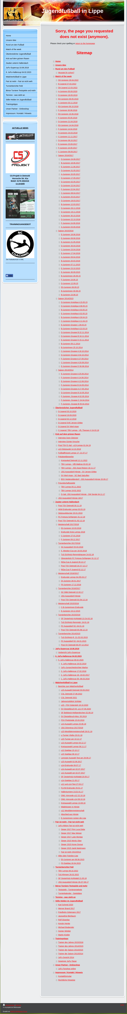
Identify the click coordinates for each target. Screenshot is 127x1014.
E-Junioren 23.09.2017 (67, 144)
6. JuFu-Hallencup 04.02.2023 (68, 656)
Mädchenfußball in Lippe (66, 682)
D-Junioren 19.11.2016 (70, 212)
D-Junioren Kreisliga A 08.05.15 (74, 306)
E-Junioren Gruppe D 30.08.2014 (75, 366)
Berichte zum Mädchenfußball (70, 686)
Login (122, 1005)
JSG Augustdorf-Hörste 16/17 (70, 498)
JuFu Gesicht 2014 (66, 957)
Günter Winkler (64, 931)
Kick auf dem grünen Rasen (67, 434)
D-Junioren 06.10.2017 (67, 140)
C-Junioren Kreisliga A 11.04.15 (74, 321)
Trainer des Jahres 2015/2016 (70, 942)
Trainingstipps (61, 938)
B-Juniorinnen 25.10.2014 (72, 347)
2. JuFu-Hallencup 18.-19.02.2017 (75, 675)
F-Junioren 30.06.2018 (67, 110)
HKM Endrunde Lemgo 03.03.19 (71, 509)
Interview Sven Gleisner (68, 438)
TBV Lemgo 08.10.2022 (68, 871)
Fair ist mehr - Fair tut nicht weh (69, 822)
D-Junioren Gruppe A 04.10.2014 (75, 355)
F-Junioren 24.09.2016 (70, 223)
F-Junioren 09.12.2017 (70, 539)
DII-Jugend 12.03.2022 (67, 88)
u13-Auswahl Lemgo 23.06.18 (73, 724)
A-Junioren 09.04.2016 (70, 257)
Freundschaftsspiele (66, 483)
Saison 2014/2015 (65, 298)
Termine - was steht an (65, 897)
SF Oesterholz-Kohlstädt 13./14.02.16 (77, 618)
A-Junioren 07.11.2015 (70, 265)
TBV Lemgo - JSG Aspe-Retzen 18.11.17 (78, 468)
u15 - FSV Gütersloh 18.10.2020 (74, 705)
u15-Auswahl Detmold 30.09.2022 (75, 690)
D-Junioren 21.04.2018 (67, 121)
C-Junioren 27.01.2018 (70, 536)
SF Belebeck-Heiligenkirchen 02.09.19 (77, 713)
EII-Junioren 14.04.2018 (68, 125)
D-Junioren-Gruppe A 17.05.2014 (75, 389)
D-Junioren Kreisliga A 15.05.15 (74, 302)
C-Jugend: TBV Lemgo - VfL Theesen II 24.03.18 (78, 430)
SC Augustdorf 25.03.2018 (72, 547)
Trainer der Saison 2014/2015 (70, 950)
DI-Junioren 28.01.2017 (71, 581)
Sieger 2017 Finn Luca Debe (73, 829)
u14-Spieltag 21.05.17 (70, 780)
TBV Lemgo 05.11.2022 (71, 487)
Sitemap (18, 1005)
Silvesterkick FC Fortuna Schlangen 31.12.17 (80, 558)
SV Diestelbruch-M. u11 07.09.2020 (76, 709)
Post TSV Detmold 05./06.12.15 (74, 630)
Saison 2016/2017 (65, 155)
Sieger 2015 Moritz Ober (71, 841)
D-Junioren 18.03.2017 (70, 201)
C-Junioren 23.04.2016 (70, 249)
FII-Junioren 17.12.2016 (71, 585)
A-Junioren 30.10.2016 (70, 216)
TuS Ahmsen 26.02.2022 (68, 874)
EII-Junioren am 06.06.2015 (72, 859)
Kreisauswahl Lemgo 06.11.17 (73, 746)
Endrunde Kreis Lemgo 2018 (73, 532)
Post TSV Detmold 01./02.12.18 (71, 521)
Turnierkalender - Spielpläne (70, 893)
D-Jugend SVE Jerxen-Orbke (70, 423)
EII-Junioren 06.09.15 (70, 287)
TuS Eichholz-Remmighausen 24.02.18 (77, 554)
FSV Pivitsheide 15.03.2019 (72, 720)
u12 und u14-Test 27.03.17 (72, 784)
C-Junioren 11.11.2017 (67, 137)
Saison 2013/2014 (65, 370)
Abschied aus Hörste (69, 814)
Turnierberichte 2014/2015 (69, 634)
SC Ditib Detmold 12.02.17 (72, 592)
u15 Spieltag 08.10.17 (70, 754)
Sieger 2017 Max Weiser (71, 833)
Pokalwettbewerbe (66, 457)
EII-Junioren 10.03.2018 (71, 528)
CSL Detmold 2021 (69, 698)
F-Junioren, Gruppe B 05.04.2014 (75, 404)
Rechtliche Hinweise (66, 980)
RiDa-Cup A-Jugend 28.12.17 (73, 562)
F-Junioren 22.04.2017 (70, 189)
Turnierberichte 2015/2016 (69, 615)
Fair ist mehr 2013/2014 (71, 852)
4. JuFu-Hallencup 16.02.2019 (73, 664)
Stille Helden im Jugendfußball (69, 901)
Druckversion (9, 1005)
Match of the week (63, 76)
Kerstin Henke (64, 923)
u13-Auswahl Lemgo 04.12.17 (73, 743)
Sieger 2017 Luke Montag (72, 837)
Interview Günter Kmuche (69, 442)
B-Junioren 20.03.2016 (70, 261)
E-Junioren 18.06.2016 (70, 234)
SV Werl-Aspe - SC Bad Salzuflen (75, 475)
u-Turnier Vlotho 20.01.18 (71, 735)
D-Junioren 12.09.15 (69, 283)
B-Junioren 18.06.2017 (70, 163)
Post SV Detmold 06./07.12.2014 (75, 645)
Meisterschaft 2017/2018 (68, 524)
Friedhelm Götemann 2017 (69, 912)
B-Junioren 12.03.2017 (70, 204)
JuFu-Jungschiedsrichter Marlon (74, 667)
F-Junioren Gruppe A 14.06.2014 (74, 378)
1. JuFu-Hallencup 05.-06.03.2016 (75, 679)
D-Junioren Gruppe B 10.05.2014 (75, 393)
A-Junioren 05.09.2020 (67, 91)
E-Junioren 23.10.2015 (70, 268)
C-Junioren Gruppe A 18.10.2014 (75, 351)
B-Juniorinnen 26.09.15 (71, 276)
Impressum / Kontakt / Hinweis (69, 972)
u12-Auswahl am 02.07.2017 (73, 773)
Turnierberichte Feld (64, 867)
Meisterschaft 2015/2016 (68, 603)
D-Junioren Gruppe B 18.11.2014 (75, 336)
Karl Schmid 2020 (65, 905)
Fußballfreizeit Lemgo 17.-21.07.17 (72, 453)
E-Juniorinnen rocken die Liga (73, 818)
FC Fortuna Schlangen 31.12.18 (71, 517)
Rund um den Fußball (65, 69)
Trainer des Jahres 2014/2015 (70, 946)
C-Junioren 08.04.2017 (70, 193)
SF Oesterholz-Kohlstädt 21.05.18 (72, 878)
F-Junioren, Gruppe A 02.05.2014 (75, 396)
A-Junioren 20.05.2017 (70, 174)
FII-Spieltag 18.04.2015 (71, 863)
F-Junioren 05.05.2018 (67, 118)
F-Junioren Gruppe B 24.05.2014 (75, 385)
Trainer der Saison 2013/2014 (70, 954)
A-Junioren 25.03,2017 (70, 197)
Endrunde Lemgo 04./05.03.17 (74, 577)
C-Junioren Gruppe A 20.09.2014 (75, 362)
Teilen (9, 276)
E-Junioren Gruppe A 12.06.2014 (75, 381)
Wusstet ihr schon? (66, 73)
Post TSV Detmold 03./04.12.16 (74, 600)
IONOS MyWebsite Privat (18, 1011)
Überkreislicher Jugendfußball (69, 408)
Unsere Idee (60, 65)
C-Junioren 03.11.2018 (67, 103)
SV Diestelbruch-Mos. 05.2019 (74, 716)
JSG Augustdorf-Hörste (70, 596)
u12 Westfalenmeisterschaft (72, 810)
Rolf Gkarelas (64, 920)
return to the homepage (85, 43)
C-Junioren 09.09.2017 (67, 152)
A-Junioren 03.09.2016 (70, 227)
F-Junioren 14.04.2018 (67, 129)
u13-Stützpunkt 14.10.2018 (69, 449)
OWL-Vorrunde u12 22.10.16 (73, 795)
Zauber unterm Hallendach (67, 502)
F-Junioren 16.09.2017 (67, 148)
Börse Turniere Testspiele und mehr (71, 886)
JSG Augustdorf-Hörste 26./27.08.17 (73, 882)
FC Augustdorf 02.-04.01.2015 (73, 641)
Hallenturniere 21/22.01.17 (72, 792)
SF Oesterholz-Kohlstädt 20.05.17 (75, 777)
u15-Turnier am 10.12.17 (71, 739)
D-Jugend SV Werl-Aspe (68, 426)
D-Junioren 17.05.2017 (70, 178)
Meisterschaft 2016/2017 (68, 573)
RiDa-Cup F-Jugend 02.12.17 (73, 570)
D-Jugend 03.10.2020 (67, 411)
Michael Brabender (66, 927)
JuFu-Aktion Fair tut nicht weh (70, 826)
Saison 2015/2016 (65, 231)
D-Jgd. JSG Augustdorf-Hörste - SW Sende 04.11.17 (83, 494)
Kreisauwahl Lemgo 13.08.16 (73, 803)
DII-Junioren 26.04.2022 (68, 80)
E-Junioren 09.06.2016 (70, 238)
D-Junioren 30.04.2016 (70, 246)
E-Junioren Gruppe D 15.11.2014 (75, 340)
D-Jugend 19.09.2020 (67, 415)
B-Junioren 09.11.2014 (70, 344)
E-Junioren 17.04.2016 (70, 253)
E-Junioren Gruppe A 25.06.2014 (75, 374)
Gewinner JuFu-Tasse (67, 961)
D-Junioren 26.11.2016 (70, 208)
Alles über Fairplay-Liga (68, 856)
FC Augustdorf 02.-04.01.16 (72, 626)
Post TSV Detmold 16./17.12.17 (74, 566)
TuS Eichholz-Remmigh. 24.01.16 (75, 622)
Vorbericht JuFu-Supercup (69, 652)
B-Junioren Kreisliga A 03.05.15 (74, 310)
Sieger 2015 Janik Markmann (73, 848)
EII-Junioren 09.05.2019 (68, 99)
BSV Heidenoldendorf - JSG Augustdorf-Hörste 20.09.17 (84, 479)
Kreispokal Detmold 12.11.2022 (74, 460)
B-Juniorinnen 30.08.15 (71, 291)
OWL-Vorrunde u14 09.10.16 (73, 799)
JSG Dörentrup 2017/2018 (72, 728)
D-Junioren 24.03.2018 (67, 133)
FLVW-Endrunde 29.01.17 (72, 788)
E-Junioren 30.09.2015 (70, 272)
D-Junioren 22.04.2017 (70, 185)
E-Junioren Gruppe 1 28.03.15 (73, 325)
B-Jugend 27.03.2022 (67, 84)
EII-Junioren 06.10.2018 (68, 106)
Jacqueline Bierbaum (67, 916)
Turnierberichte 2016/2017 (69, 588)
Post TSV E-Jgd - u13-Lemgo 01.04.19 (74, 445)
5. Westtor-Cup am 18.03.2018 (74, 551)
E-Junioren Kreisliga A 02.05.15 (74, 313)
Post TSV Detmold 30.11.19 (70, 506)
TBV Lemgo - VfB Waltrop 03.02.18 (76, 464)
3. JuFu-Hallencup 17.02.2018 (73, 671)
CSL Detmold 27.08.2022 (71, 694)
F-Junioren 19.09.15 (69, 280)
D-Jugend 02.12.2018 (67, 419)
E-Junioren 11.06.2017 (70, 167)
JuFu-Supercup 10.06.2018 (67, 649)
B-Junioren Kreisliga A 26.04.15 (74, 317)
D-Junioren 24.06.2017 (70, 159)
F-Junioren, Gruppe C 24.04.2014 (75, 400)
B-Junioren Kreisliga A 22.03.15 (74, 329)
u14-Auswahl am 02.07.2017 (73, 769)
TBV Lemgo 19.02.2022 (71, 490)
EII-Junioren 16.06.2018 (68, 114)
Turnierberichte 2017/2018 (69, 543)
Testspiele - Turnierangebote (70, 890)
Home (58, 61)
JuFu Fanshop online (67, 969)
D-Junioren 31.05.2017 (70, 170)
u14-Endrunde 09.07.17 (71, 765)
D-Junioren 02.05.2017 (70, 182)
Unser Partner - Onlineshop (67, 965)
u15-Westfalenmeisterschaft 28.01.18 (76, 731)
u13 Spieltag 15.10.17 (70, 750)
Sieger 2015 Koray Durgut (72, 844)
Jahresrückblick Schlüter (71, 701)
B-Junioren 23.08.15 (69, 295)
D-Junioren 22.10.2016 (70, 219)
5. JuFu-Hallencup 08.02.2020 (71, 660)
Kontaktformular (65, 976)
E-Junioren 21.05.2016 (70, 242)
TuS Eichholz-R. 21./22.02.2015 (74, 637)
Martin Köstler (64, 935)
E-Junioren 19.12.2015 (70, 611)
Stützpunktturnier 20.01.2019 (70, 513)
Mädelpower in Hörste (70, 807)
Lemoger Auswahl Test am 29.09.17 (76, 758)
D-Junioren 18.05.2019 (67, 95)
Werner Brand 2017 (66, 908)
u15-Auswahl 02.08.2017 (71, 762)
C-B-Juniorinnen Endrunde (72, 607)
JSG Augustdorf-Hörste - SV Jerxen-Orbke (79, 472)
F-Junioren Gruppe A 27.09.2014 (74, 359)
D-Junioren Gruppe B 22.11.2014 (75, 332)
